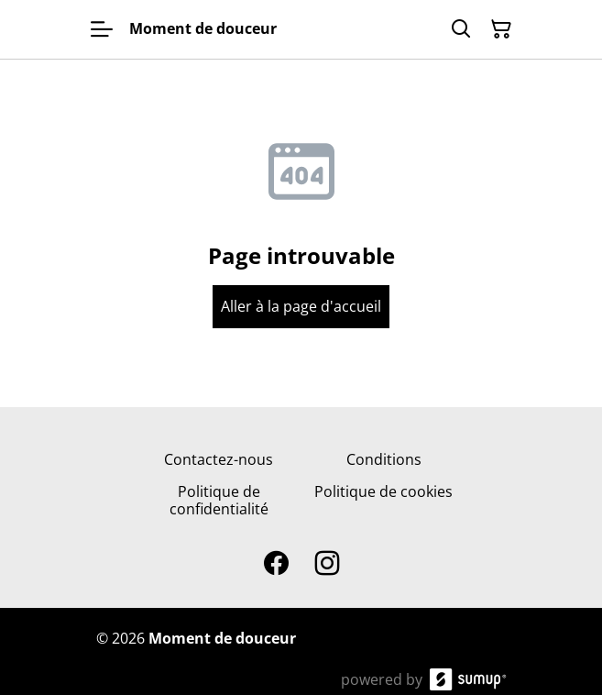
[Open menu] (102, 29)
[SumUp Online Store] (468, 679)
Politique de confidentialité (219, 500)
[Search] (461, 29)
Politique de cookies (383, 491)
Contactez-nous (218, 459)
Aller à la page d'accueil (301, 306)
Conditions (383, 459)
